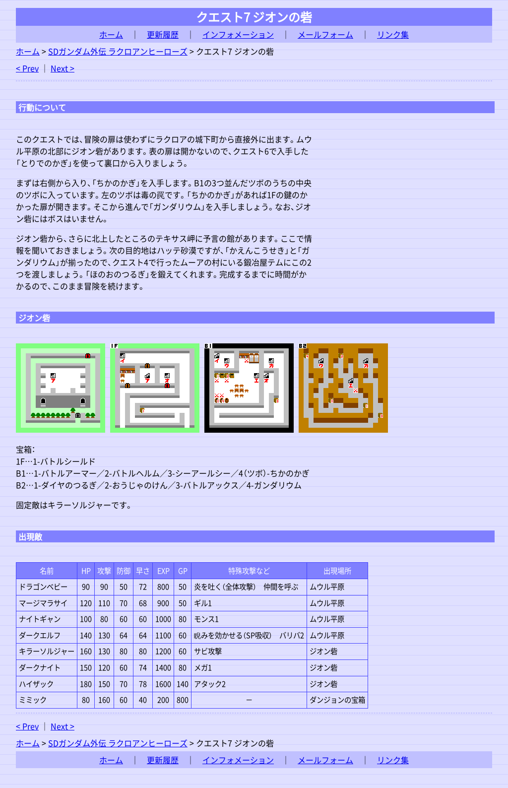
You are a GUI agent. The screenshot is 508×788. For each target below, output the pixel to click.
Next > (62, 68)
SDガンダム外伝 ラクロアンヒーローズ (118, 51)
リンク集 (393, 34)
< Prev (27, 68)
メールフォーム (325, 34)
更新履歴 (163, 34)
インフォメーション (238, 34)
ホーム (111, 34)
